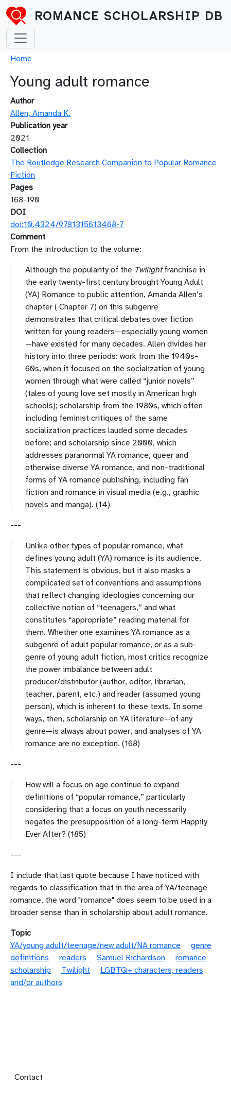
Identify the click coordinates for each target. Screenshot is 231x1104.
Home (21, 59)
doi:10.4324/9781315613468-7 (67, 224)
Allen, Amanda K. (40, 113)
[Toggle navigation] (20, 38)
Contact (28, 1077)
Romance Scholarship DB (128, 16)
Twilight (75, 970)
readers (72, 958)
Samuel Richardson (131, 958)
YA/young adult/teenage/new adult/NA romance (95, 945)
